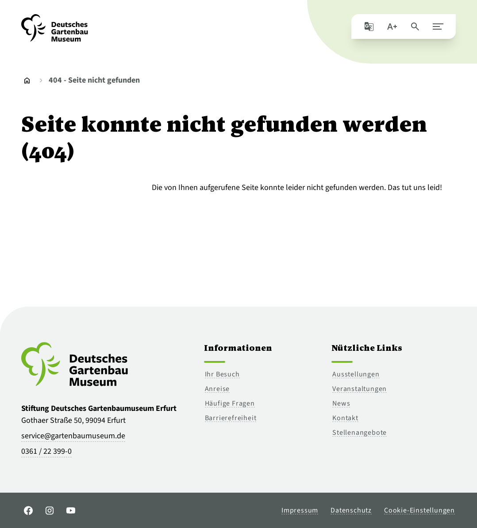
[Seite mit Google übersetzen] (369, 26)
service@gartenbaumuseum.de (73, 435)
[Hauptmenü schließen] (438, 26)
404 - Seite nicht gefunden (94, 80)
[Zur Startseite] (54, 31)
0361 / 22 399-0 (46, 451)
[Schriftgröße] (392, 26)
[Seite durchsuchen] (415, 26)
